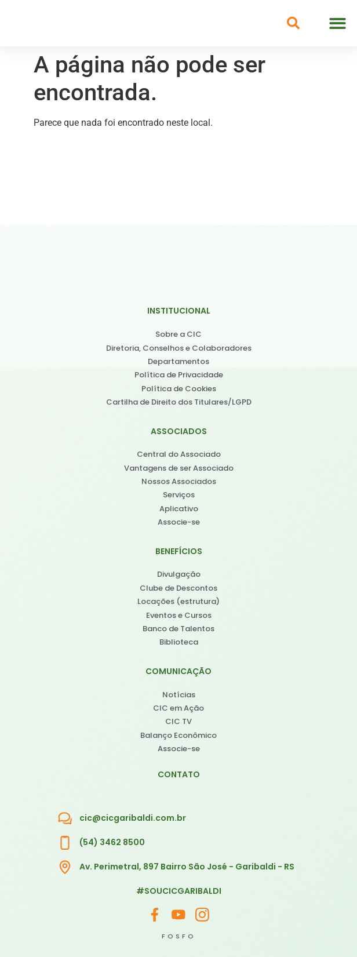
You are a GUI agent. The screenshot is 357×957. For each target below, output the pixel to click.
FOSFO (179, 936)
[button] (337, 23)
